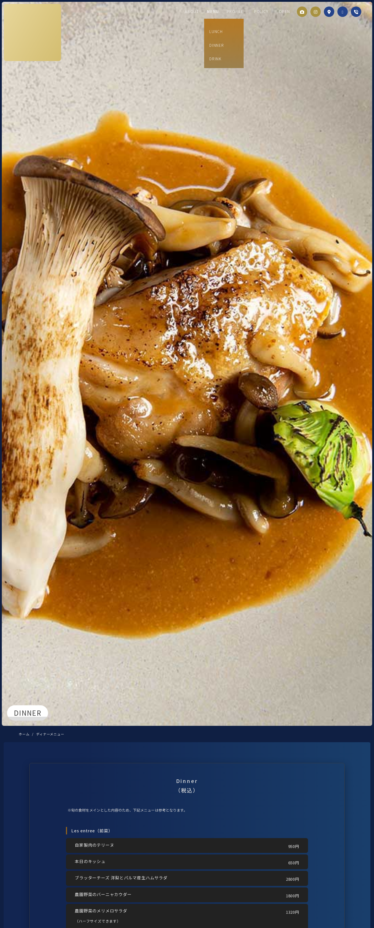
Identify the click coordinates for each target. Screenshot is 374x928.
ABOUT (204, 11)
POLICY (264, 11)
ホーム (24, 734)
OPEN (283, 11)
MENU (223, 11)
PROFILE (243, 11)
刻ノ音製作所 (31, 32)
